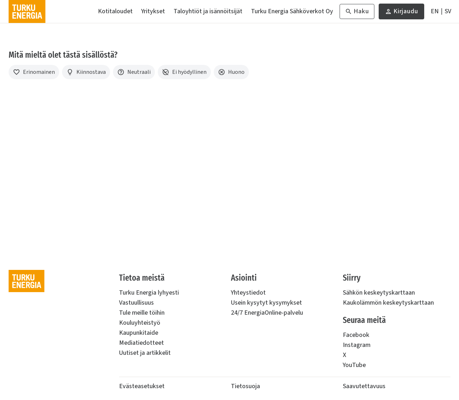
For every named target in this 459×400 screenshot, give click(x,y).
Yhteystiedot (248, 292)
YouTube (354, 365)
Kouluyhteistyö (139, 322)
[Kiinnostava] (86, 72)
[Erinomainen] (34, 72)
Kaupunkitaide (138, 332)
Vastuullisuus (136, 302)
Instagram (356, 345)
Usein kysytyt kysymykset (266, 302)
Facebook (356, 334)
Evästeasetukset (142, 386)
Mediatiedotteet (141, 342)
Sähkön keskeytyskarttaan (379, 292)
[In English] (435, 11)
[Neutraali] (134, 72)
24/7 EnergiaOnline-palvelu (267, 312)
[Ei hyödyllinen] (184, 72)
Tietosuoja (245, 386)
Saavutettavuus (364, 386)
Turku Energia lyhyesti (149, 292)
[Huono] (231, 72)
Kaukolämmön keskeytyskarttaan (388, 302)
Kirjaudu (401, 13)
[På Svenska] (448, 11)
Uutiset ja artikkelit (145, 352)
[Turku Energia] (27, 11)
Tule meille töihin (142, 312)
